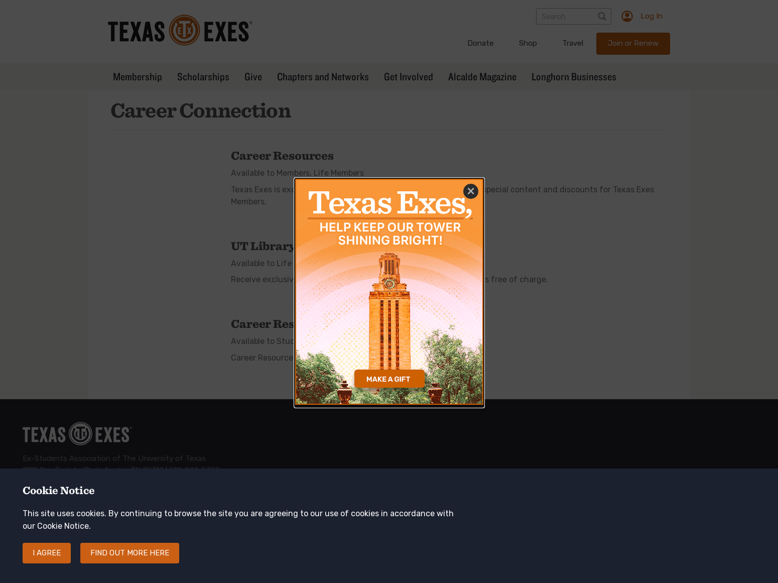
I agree (47, 561)
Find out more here (129, 561)
